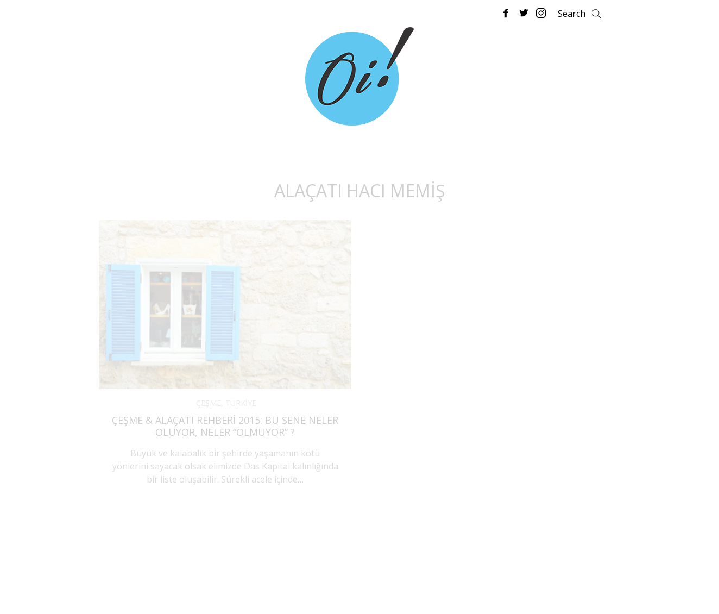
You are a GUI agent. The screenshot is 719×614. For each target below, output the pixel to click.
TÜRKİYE (240, 403)
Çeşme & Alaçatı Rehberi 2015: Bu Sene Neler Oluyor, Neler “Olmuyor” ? (225, 426)
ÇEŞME (208, 403)
